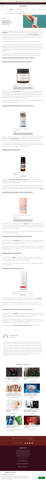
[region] (23, 476)
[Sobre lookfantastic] (23, 467)
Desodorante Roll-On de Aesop (11, 149)
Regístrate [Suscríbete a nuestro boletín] (30, 438)
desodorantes (5, 32)
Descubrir (11, 9)
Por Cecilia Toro (33, 381)
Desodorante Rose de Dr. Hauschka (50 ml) (21, 291)
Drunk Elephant (16, 240)
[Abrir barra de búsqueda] (3, 6)
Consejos (4, 9)
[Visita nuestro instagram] (27, 443)
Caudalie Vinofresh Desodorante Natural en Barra (17, 309)
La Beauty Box (18, 9)
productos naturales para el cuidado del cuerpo (22, 325)
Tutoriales (33, 9)
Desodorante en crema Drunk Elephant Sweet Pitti (17, 236)
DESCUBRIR (4, 18)
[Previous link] (0, 9)
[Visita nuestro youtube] (30, 443)
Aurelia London (16, 91)
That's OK (41, 477)
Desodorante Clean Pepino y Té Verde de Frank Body (17, 192)
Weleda (14, 257)
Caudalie (15, 313)
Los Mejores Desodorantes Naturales (21, 13)
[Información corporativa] (23, 464)
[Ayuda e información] (23, 461)
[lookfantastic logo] (23, 6)
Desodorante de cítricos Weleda (11, 253)
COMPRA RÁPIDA (23, 176)
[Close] (45, 476)
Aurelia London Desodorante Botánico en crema (16, 61)
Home (5, 13)
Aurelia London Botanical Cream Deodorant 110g (22, 84)
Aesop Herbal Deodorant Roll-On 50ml (20, 172)
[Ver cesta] (44, 6)
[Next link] (45, 9)
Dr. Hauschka (39, 298)
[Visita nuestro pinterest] (32, 443)
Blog (8, 13)
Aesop (42, 188)
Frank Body (26, 223)
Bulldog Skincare (14, 138)
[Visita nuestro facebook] (25, 443)
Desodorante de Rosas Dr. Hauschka (13, 268)
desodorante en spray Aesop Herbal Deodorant (19, 179)
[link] (41, 6)
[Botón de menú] (1, 6)
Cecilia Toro (13, 335)
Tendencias (27, 9)
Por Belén (31, 397)
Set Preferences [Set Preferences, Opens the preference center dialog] (41, 475)
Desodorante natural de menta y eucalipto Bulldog (17, 105)
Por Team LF (14, 381)
